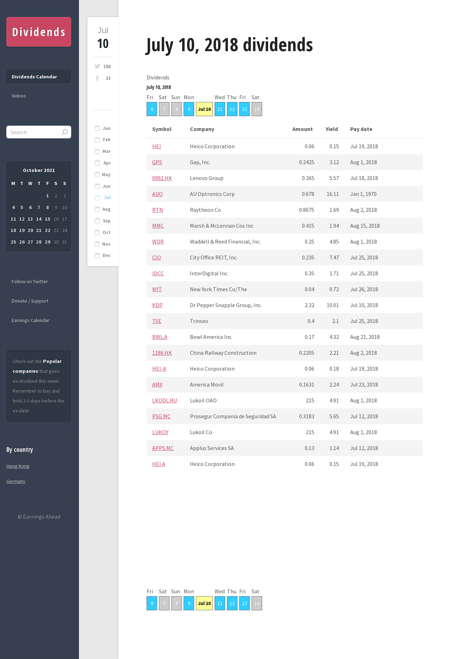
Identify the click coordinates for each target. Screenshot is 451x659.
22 (47, 230)
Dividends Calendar (34, 76)
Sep (107, 220)
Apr (107, 163)
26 (22, 242)
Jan (107, 128)
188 (107, 66)
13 (244, 109)
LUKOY (160, 432)
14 (256, 109)
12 (232, 109)
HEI (156, 146)
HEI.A (158, 463)
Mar (107, 151)
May (106, 174)
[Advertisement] (285, 536)
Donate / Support (30, 301)
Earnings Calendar (30, 320)
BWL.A (159, 336)
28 (39, 242)
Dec (107, 255)
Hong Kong (18, 466)
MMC (158, 225)
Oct (107, 232)
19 (22, 230)
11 (219, 109)
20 (30, 230)
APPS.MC (163, 447)
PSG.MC (161, 416)
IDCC (158, 273)
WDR (158, 241)
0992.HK (162, 177)
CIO (156, 257)
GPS (157, 162)
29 (47, 242)
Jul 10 (204, 109)
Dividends (39, 31)
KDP (157, 304)
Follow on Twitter (30, 281)
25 (13, 242)
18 (13, 230)
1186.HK (162, 352)
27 (30, 242)
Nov (106, 244)
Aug (107, 209)
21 (39, 230)
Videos (19, 95)
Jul (107, 197)
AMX (157, 384)
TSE (156, 320)
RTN (157, 209)
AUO (157, 193)
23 (108, 78)
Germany (15, 481)
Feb (107, 139)
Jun (107, 186)
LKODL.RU (164, 400)
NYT (157, 289)
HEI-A (159, 368)
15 (47, 219)
